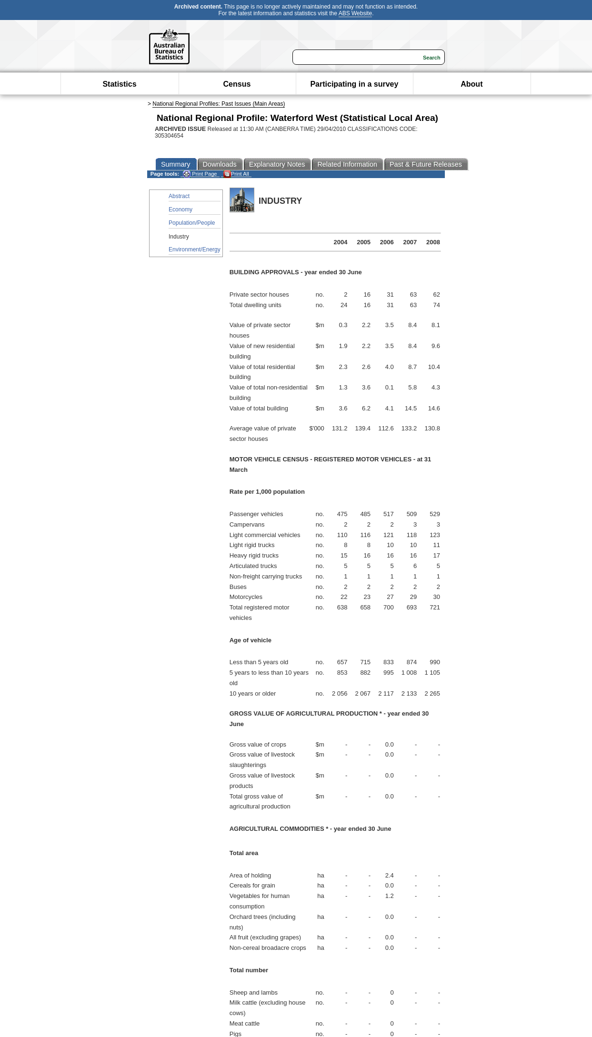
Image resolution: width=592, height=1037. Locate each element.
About (471, 84)
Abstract (179, 196)
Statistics (119, 84)
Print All (236, 174)
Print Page (200, 174)
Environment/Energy (195, 249)
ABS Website (355, 13)
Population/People (192, 222)
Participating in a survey (354, 84)
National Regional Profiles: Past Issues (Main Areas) (218, 103)
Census (237, 84)
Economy (180, 209)
